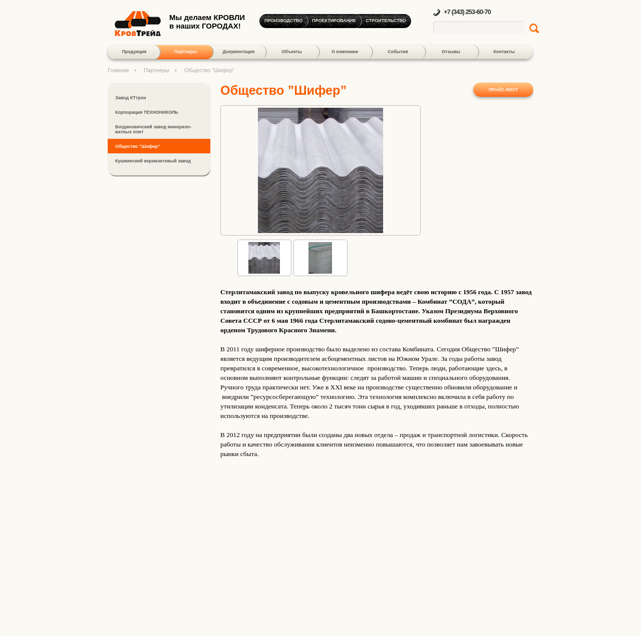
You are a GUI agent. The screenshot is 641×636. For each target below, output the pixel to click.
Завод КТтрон (130, 97)
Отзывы (451, 51)
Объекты (291, 51)
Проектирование (334, 20)
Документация (238, 51)
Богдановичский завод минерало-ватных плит (153, 129)
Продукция (134, 51)
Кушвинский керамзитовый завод (153, 160)
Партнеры (185, 51)
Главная (118, 70)
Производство (283, 20)
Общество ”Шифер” (137, 146)
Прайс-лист (503, 89)
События (398, 51)
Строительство (386, 20)
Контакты (503, 51)
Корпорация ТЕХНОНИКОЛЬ (146, 112)
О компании (345, 51)
